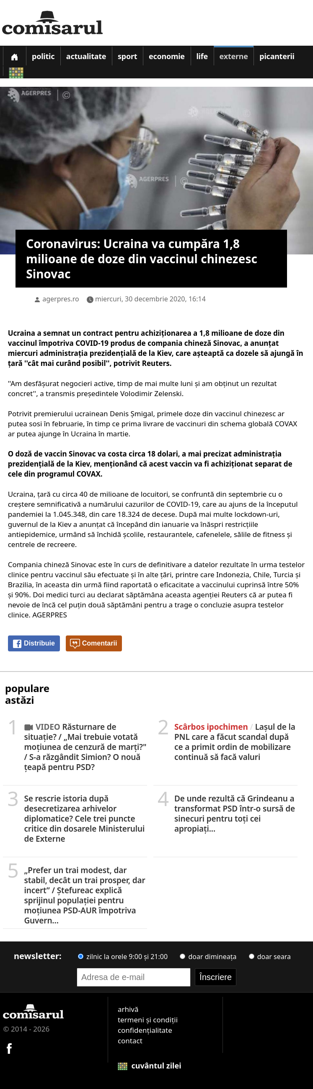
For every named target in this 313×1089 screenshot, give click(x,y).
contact (130, 1040)
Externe (234, 56)
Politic (43, 56)
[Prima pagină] (14, 55)
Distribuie (33, 644)
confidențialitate (145, 1030)
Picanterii (276, 56)
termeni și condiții (148, 1019)
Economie (167, 56)
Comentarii (93, 644)
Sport (127, 56)
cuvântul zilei (149, 1065)
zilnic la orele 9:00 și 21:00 (123, 956)
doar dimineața (208, 956)
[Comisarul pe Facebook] (9, 1047)
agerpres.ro (60, 298)
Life (202, 56)
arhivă (128, 1009)
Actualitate (86, 56)
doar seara (270, 956)
